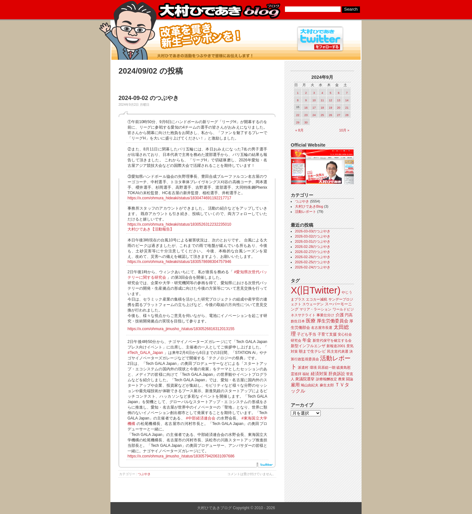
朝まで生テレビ (312, 351)
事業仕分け (325, 315)
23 (305, 115)
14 (346, 100)
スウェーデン (313, 304)
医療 (311, 320)
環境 (313, 367)
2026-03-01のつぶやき (312, 241)
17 (314, 107)
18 (322, 107)
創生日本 (298, 321)
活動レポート (305, 211)
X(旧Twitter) (315, 290)
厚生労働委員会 (332, 321)
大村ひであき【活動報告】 (150, 229)
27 (338, 115)
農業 (341, 379)
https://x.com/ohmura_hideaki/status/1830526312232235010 (179, 224)
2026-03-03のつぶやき (312, 231)
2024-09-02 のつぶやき (148, 98)
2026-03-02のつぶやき (312, 236)
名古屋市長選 (321, 327)
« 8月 (299, 130)
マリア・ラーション (315, 309)
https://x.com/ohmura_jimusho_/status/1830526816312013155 (180, 329)
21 (346, 107)
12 (330, 100)
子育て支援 (327, 334)
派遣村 (303, 367)
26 (330, 115)
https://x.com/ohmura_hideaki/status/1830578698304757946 (179, 261)
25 (322, 115)
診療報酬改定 (326, 379)
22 (297, 115)
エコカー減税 (316, 299)
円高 (349, 315)
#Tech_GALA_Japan (145, 352)
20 (338, 107)
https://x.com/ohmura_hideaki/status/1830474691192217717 (179, 198)
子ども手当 (306, 334)
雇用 (295, 384)
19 (330, 107)
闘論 (349, 379)
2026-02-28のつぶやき (312, 246)
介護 (339, 314)
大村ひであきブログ (219, 11)
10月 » (344, 130)
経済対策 (319, 373)
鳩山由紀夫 (309, 385)
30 (305, 122)
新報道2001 (335, 346)
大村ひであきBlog (309, 206)
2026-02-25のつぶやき (312, 262)
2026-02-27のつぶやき (312, 252)
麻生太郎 (327, 385)
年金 (306, 340)
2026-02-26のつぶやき (312, 257)
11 (322, 100)
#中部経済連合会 (200, 418)
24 (314, 115)
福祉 (305, 374)
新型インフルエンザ (308, 346)
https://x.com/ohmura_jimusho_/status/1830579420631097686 (180, 456)
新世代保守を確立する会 (332, 340)
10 (314, 100)
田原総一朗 (326, 367)
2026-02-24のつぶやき (312, 267)
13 (338, 100)
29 (297, 122)
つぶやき (144, 474)
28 (346, 115)
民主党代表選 (337, 351)
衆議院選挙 (305, 379)
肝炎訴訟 (336, 373)
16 (305, 107)
